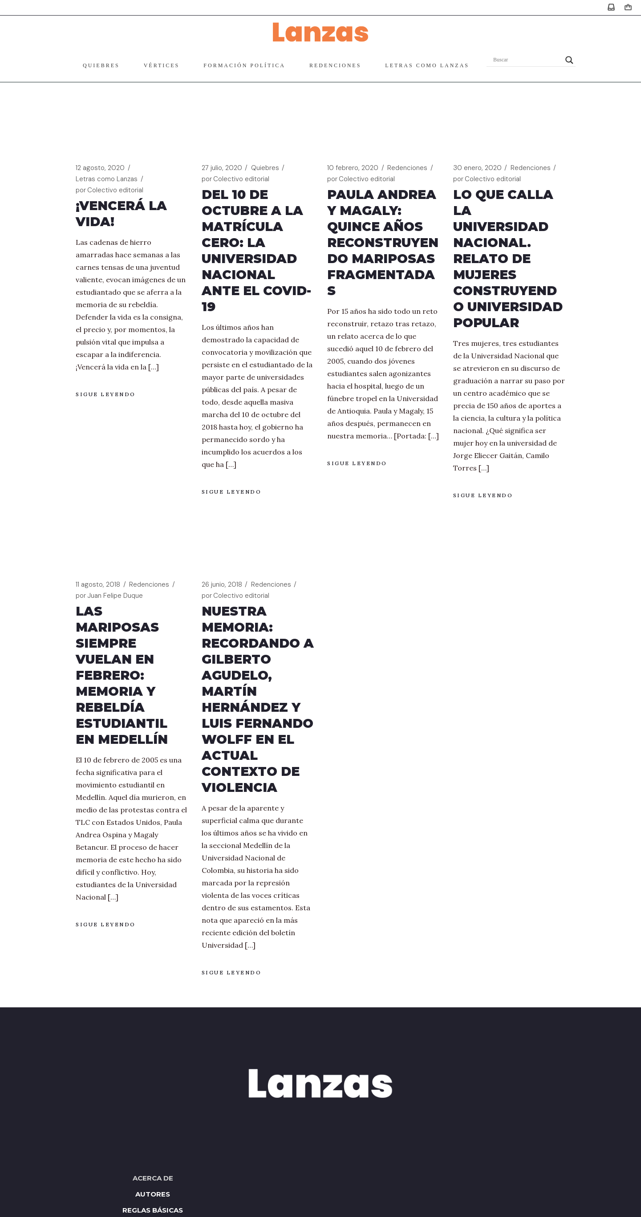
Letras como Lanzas (107, 178)
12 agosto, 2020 (100, 167)
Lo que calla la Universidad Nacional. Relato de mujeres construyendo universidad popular (508, 258)
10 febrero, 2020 (352, 167)
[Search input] (527, 60)
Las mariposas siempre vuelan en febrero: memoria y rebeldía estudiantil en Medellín (122, 675)
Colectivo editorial (109, 190)
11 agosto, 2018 (98, 584)
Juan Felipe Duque (109, 595)
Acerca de (153, 1178)
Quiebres (265, 167)
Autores (152, 1194)
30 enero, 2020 (477, 167)
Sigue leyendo (106, 394)
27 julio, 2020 (222, 167)
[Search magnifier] (569, 60)
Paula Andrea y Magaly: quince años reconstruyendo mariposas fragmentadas (382, 242)
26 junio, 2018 (222, 584)
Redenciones (407, 167)
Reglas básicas (152, 1210)
